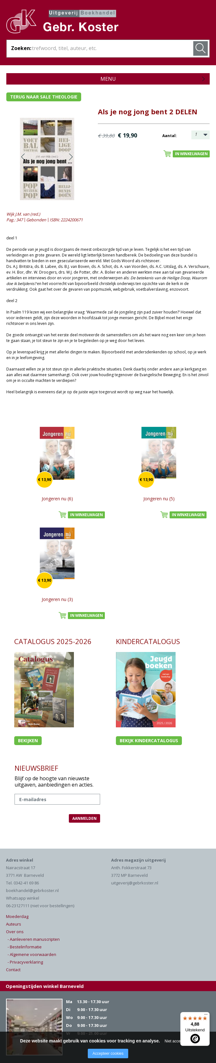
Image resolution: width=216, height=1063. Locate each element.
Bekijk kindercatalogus (149, 740)
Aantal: (169, 135)
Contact (13, 969)
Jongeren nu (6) (57, 499)
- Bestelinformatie (25, 947)
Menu (108, 78)
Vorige (23, 156)
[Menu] (206, 1016)
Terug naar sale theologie (43, 97)
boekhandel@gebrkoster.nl (32, 890)
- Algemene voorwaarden (32, 954)
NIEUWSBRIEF (36, 767)
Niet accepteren (178, 1041)
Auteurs (13, 924)
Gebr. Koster (62, 22)
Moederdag (17, 916)
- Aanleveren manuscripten (34, 939)
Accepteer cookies (108, 1053)
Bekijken (28, 740)
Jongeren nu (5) (159, 499)
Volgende (71, 156)
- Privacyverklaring (25, 962)
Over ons (15, 931)
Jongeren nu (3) (57, 599)
